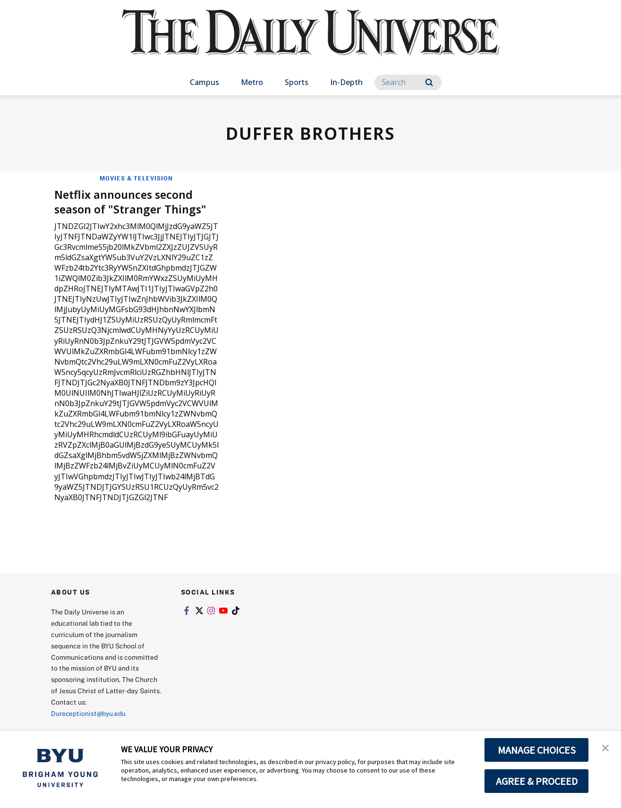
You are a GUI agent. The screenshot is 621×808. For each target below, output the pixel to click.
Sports (296, 82)
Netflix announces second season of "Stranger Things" (132, 201)
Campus (204, 82)
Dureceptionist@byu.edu (89, 713)
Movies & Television (136, 178)
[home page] (311, 42)
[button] (605, 747)
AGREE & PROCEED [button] (537, 781)
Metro (252, 82)
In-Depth (346, 82)
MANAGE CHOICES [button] (537, 750)
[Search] (408, 82)
